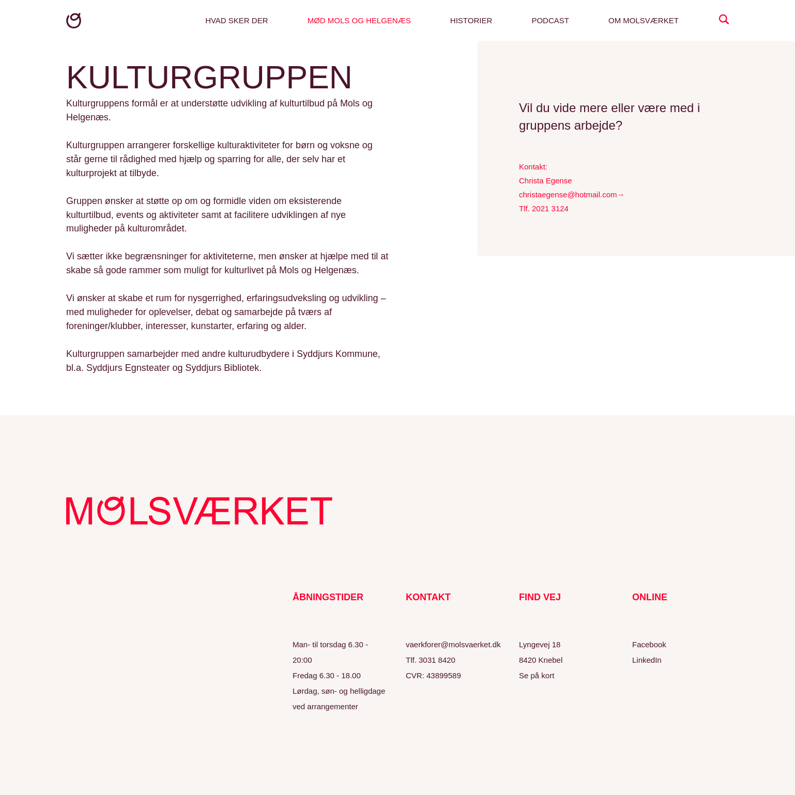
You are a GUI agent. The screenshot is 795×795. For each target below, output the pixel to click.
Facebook (649, 644)
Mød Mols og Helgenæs (359, 20)
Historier (471, 20)
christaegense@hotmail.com (568, 194)
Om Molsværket (643, 20)
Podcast (550, 20)
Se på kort (536, 675)
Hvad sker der (236, 20)
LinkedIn (647, 660)
